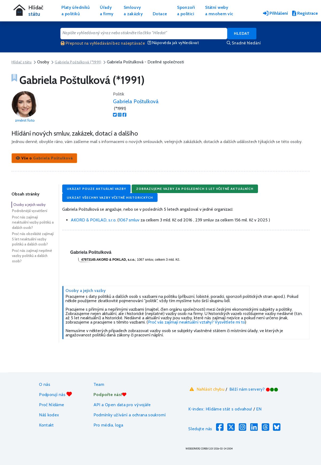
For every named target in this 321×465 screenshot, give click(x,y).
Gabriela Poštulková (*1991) (78, 62)
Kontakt (46, 425)
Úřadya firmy (106, 10)
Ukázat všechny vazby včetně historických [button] (110, 197)
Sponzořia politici (186, 10)
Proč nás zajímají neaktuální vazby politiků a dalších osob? (33, 222)
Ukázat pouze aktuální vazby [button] (96, 189)
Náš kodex (49, 414)
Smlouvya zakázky (133, 10)
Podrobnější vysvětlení (29, 211)
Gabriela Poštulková (136, 101)
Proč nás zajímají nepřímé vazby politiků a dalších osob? (32, 255)
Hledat (242, 33)
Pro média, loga (108, 425)
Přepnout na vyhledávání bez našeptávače (103, 43)
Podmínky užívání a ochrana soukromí (129, 414)
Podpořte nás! (110, 394)
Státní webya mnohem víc (219, 10)
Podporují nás (55, 394)
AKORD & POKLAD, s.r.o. (94, 219)
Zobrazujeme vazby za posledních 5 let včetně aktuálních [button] (194, 189)
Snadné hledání (244, 43)
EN (259, 409)
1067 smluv (129, 219)
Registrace (305, 13)
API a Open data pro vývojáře (122, 404)
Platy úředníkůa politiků (75, 10)
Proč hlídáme (51, 404)
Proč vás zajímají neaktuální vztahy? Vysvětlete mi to (196, 322)
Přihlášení (275, 13)
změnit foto (25, 120)
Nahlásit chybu (206, 389)
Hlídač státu (21, 62)
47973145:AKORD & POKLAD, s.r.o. (108, 260)
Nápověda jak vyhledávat (173, 42)
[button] (44, 158)
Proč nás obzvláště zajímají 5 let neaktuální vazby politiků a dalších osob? (33, 239)
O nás (44, 384)
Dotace (160, 13)
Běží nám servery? (253, 389)
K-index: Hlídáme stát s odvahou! (220, 409)
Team (98, 384)
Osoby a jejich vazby (29, 204)
